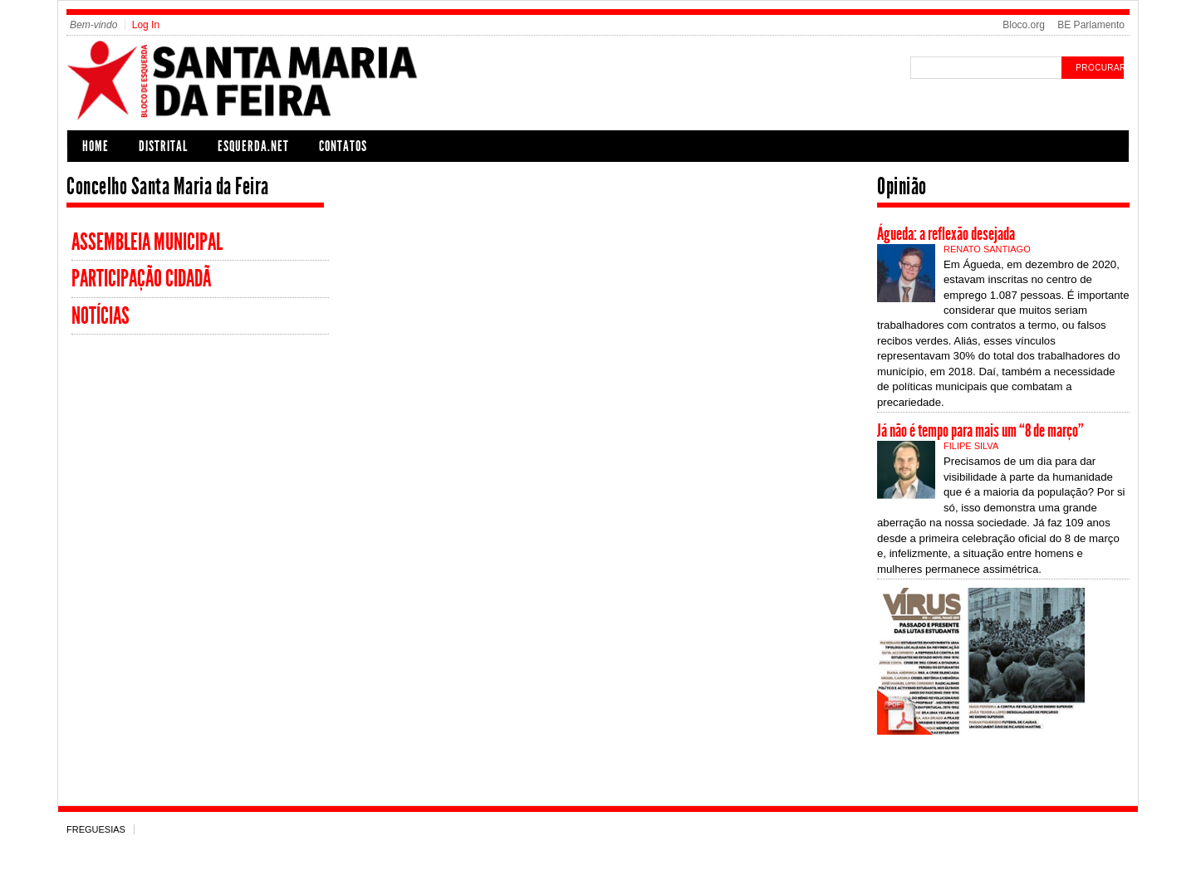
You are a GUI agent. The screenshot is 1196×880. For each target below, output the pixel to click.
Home (95, 146)
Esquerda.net (253, 146)
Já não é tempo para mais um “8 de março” (980, 431)
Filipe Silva (971, 446)
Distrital (163, 146)
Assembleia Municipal (147, 242)
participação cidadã (141, 278)
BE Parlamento (1091, 25)
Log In (145, 25)
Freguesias (95, 829)
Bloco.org (1023, 25)
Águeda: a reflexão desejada (946, 234)
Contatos (343, 146)
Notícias (100, 316)
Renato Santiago (987, 249)
